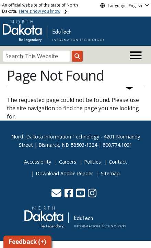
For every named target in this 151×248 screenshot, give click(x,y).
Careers (67, 161)
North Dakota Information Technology (55, 136)
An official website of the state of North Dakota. (40, 8)
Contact (118, 161)
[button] (57, 195)
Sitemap (110, 173)
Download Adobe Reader (64, 173)
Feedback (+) (27, 242)
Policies (92, 161)
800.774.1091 (117, 145)
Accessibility (37, 161)
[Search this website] (77, 56)
